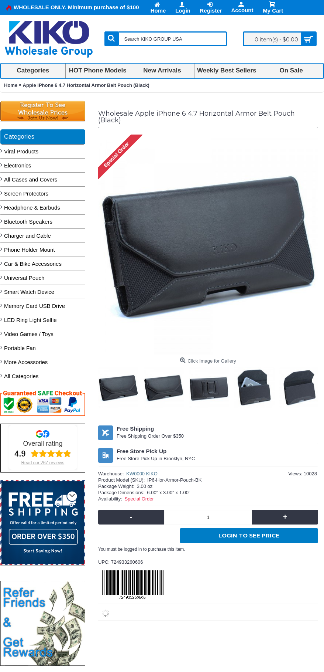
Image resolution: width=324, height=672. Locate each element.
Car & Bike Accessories (33, 264)
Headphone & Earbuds (32, 207)
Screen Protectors (26, 193)
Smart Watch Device (29, 292)
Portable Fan (20, 348)
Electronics (17, 165)
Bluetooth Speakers (28, 221)
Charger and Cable (27, 236)
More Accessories (26, 362)
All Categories (21, 376)
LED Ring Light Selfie (30, 320)
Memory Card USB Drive (34, 306)
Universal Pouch (24, 278)
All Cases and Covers (30, 179)
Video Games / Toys (29, 334)
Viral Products (21, 151)
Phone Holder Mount (29, 250)
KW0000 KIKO (142, 473)
